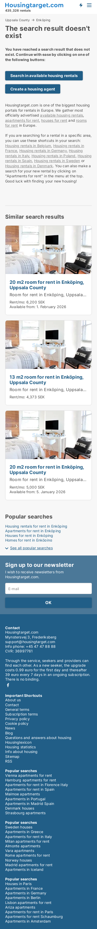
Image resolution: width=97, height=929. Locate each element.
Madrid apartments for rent (29, 865)
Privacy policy (17, 719)
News (10, 728)
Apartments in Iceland (24, 869)
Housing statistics (20, 747)
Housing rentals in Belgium (28, 145)
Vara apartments (19, 850)
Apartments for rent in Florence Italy (36, 784)
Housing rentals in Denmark (29, 166)
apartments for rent (22, 120)
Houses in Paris (18, 883)
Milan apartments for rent (27, 841)
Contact (12, 705)
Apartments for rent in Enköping (33, 531)
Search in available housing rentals (44, 75)
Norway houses (18, 860)
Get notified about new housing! (81, 5)
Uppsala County (17, 20)
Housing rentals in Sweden (57, 160)
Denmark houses (19, 808)
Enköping (43, 20)
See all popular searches (31, 548)
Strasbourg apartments (25, 813)
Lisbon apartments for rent (28, 902)
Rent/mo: (18, 302)
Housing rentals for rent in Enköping (36, 526)
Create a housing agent (32, 89)
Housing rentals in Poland (54, 156)
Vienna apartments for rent (28, 775)
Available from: (22, 306)
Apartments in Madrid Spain (29, 803)
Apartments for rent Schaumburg (34, 916)
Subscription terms (21, 714)
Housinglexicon (18, 742)
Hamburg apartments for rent (30, 780)
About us (13, 700)
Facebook (8, 685)
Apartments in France (24, 888)
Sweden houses (19, 827)
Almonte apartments (23, 846)
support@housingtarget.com (30, 641)
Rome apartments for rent (27, 855)
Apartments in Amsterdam (28, 921)
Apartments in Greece (24, 831)
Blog (9, 733)
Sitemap (12, 756)
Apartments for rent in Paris (29, 912)
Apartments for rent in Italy (28, 836)
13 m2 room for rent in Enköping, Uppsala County (46, 379)
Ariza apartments (20, 907)
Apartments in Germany (25, 893)
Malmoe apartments (22, 794)
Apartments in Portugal (25, 799)
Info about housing (21, 751)
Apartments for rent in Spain (30, 789)
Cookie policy (17, 723)
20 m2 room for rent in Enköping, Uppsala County (47, 284)
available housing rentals (61, 115)
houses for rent (54, 120)
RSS (8, 761)
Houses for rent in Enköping (29, 535)
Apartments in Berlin (22, 897)
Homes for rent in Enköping (28, 540)
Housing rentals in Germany (43, 150)
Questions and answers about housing (38, 737)
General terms (17, 709)
